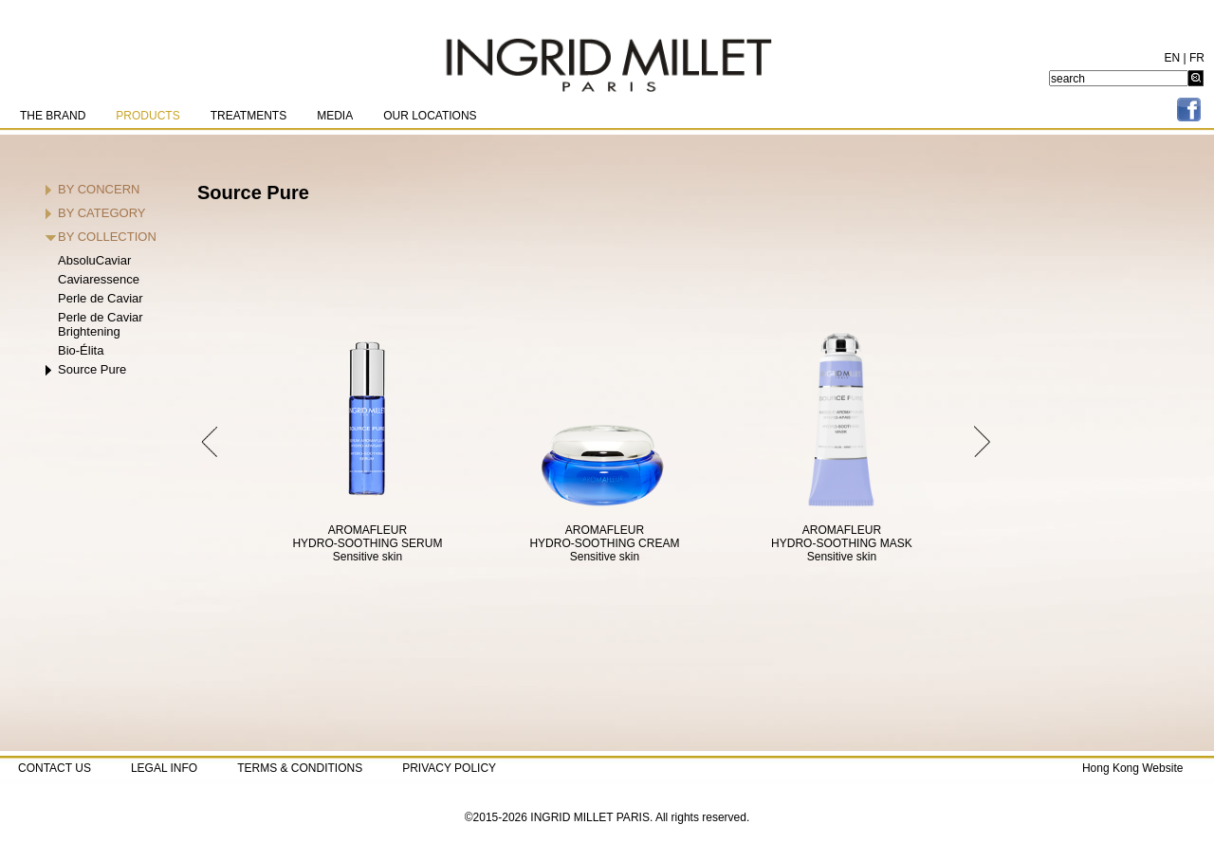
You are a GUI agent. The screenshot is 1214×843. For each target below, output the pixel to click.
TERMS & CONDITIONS (299, 768)
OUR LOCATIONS (429, 115)
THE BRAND (52, 115)
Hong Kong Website (1133, 768)
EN (1173, 57)
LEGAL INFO (164, 768)
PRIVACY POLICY (449, 768)
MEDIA (335, 115)
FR (1197, 57)
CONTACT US (54, 768)
